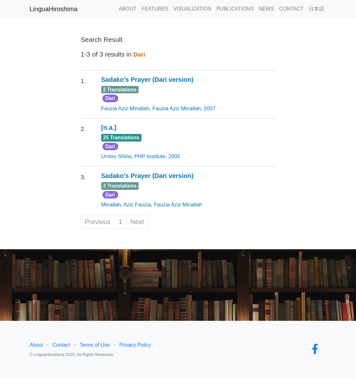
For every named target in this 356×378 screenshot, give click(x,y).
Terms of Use (95, 345)
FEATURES (154, 9)
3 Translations (120, 186)
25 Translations (121, 137)
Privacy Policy (135, 345)
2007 (210, 108)
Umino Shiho (116, 156)
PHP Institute (149, 156)
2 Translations (120, 89)
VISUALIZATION (192, 9)
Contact (61, 345)
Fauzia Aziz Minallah (125, 108)
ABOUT (127, 9)
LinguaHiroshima (54, 8)
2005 (174, 156)
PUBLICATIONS (235, 9)
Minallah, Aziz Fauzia (126, 205)
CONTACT (291, 9)
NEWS (266, 9)
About (36, 345)
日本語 (316, 9)
